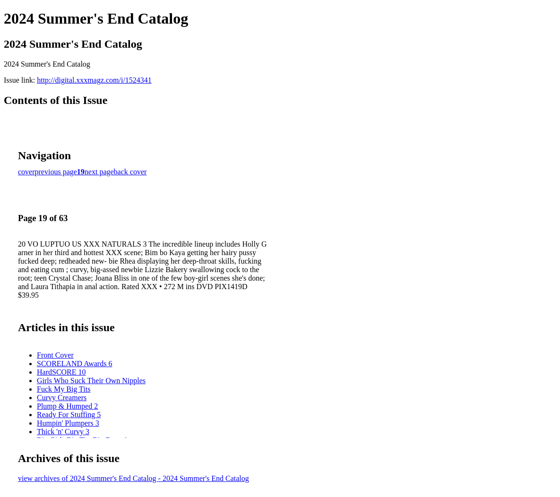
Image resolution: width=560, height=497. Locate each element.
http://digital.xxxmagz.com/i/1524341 (94, 80)
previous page (56, 172)
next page (99, 172)
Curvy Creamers (61, 398)
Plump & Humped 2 (67, 406)
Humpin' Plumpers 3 (68, 423)
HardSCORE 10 (61, 372)
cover (26, 172)
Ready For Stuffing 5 (69, 415)
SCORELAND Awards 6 (74, 364)
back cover (130, 172)
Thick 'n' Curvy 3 (63, 432)
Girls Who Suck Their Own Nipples (91, 381)
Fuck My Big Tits (63, 389)
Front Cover (55, 355)
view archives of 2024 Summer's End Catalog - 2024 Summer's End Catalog (133, 478)
